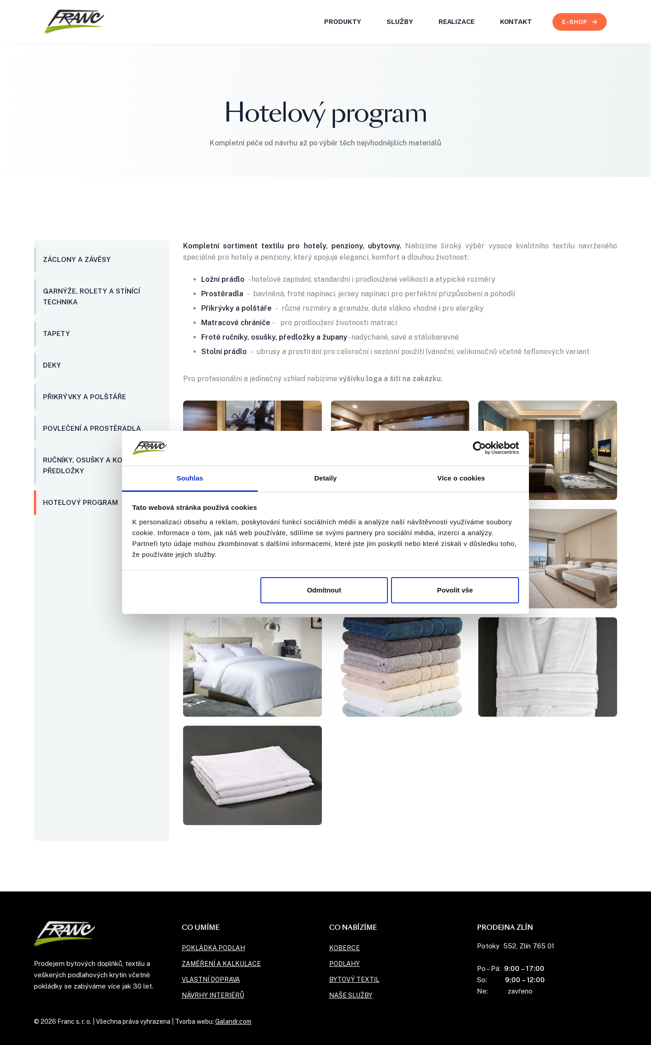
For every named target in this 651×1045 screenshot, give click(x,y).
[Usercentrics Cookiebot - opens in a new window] (479, 448)
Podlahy (344, 963)
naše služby (351, 995)
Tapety (56, 333)
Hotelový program (80, 502)
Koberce (344, 948)
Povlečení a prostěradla (92, 428)
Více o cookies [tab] (461, 478)
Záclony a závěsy (77, 259)
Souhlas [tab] (189, 478)
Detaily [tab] (325, 478)
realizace (457, 22)
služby (400, 22)
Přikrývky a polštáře (84, 397)
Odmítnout (324, 590)
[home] (74, 22)
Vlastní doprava (211, 979)
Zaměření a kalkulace (221, 963)
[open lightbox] (547, 450)
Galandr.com (233, 1021)
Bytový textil (354, 979)
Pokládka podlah (213, 948)
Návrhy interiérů (213, 995)
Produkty (342, 22)
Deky (52, 365)
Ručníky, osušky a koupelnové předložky (101, 465)
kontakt (516, 22)
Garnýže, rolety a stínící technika (91, 296)
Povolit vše (455, 590)
